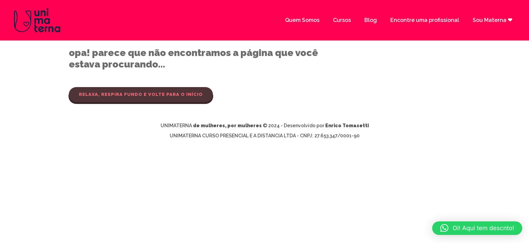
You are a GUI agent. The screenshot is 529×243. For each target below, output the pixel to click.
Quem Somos (302, 20)
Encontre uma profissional (424, 20)
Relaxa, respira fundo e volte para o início (141, 94)
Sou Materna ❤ (492, 20)
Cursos (342, 20)
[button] (477, 228)
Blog (370, 20)
